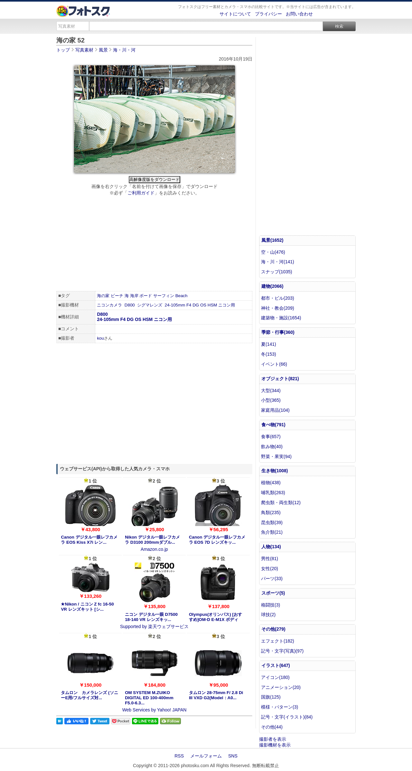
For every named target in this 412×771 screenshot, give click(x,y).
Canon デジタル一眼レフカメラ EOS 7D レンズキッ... (217, 540)
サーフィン (163, 295)
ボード (145, 295)
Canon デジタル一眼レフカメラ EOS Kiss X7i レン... (89, 540)
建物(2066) (272, 286)
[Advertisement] (154, 244)
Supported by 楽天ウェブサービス (154, 626)
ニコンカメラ (109, 305)
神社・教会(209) (277, 308)
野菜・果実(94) (276, 456)
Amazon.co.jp (154, 549)
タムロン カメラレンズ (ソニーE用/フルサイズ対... (89, 695)
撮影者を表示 (272, 739)
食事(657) (271, 436)
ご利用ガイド (140, 192)
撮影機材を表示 (275, 744)
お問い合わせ (299, 13)
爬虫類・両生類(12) (281, 502)
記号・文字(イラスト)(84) (287, 716)
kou (100, 338)
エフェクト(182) (277, 641)
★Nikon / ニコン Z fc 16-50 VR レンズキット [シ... (87, 607)
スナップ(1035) (276, 271)
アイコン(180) (275, 677)
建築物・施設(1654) (281, 317)
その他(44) (272, 726)
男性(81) (269, 558)
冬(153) (268, 354)
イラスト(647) (275, 665)
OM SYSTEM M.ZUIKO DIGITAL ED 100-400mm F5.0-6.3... (149, 697)
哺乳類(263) (273, 492)
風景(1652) (272, 240)
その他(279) (273, 629)
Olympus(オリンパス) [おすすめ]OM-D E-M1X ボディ (215, 617)
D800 (130, 305)
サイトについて (235, 13)
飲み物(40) (272, 446)
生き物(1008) (274, 470)
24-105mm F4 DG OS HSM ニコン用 (200, 305)
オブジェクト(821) (280, 378)
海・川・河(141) (277, 261)
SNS (233, 755)
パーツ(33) (272, 578)
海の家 (103, 295)
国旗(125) (271, 697)
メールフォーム (206, 755)
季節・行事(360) (278, 332)
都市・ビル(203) (277, 298)
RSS (179, 755)
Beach (181, 295)
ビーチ (117, 295)
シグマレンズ (149, 305)
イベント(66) (274, 364)
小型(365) (271, 400)
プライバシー (268, 13)
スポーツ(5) (273, 593)
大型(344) (271, 390)
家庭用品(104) (275, 410)
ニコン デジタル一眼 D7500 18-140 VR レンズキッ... (151, 617)
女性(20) (269, 568)
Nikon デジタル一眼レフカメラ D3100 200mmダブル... (152, 540)
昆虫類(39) (272, 522)
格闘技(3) (270, 604)
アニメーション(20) (281, 687)
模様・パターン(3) (279, 707)
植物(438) (271, 482)
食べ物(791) (273, 424)
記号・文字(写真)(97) (282, 650)
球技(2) (268, 614)
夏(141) (268, 344)
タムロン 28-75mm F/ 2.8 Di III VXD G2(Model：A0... (216, 695)
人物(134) (271, 546)
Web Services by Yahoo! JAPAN (154, 709)
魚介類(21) (272, 532)
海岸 (134, 295)
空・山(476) (273, 252)
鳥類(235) (271, 512)
